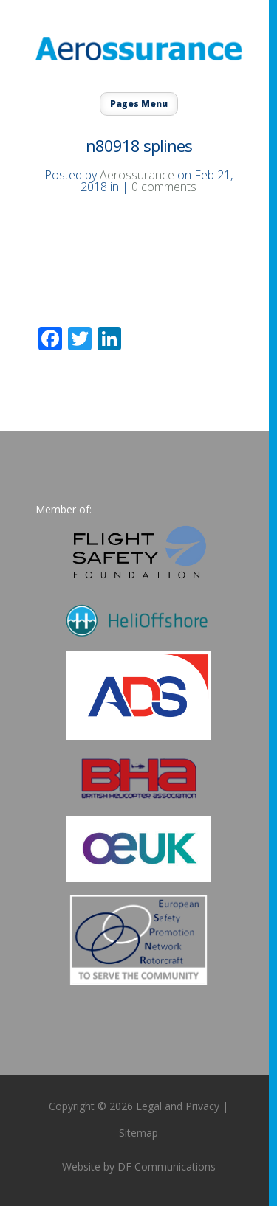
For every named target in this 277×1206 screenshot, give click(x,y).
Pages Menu (139, 103)
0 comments (163, 187)
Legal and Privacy (177, 1106)
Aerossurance (137, 175)
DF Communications (166, 1167)
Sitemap (138, 1133)
